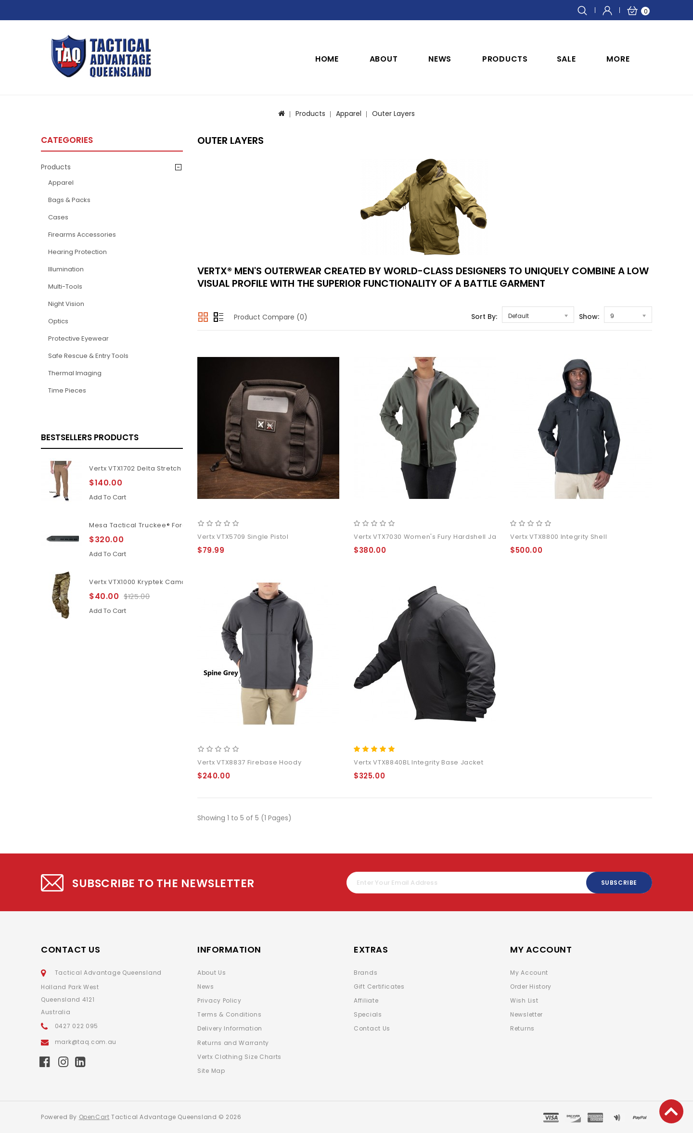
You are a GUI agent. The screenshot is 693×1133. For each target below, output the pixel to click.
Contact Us (372, 1028)
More (617, 58)
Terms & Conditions (229, 1014)
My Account (529, 972)
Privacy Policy (219, 1000)
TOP (671, 1111)
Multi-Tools (65, 286)
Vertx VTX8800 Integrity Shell (558, 536)
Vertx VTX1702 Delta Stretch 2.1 (140, 468)
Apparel (348, 113)
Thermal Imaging (75, 373)
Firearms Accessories (82, 234)
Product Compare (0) (271, 317)
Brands (365, 972)
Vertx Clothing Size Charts (239, 1057)
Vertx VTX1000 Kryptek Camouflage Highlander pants (179, 581)
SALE (566, 58)
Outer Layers (393, 113)
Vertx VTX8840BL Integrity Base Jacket (419, 762)
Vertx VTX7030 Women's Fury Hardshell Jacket (432, 536)
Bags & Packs (69, 199)
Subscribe (619, 882)
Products (505, 58)
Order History (531, 986)
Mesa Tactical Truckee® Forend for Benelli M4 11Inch (177, 525)
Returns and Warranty (233, 1043)
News (205, 986)
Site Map (211, 1071)
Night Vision (66, 303)
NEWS (439, 58)
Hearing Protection (77, 251)
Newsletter (526, 1014)
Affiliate (366, 1000)
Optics (58, 321)
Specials (368, 1014)
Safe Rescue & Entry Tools (88, 355)
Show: (589, 316)
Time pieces (67, 390)
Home (327, 58)
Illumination (66, 269)
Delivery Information (229, 1028)
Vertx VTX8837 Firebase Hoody (249, 762)
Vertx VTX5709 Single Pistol (243, 536)
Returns (522, 1028)
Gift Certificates (379, 986)
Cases (58, 217)
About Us (211, 972)
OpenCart (94, 1117)
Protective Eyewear (78, 338)
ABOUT (384, 58)
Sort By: (484, 316)
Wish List (524, 1000)
